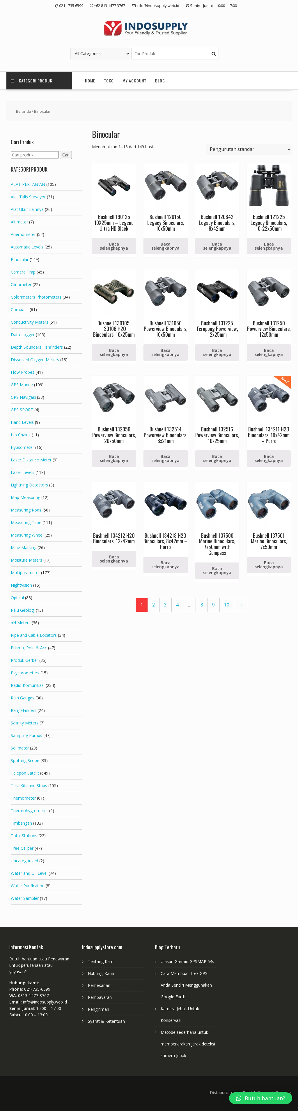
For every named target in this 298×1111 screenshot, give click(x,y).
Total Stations (24, 835)
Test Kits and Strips (29, 785)
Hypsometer (22, 447)
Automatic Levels (27, 247)
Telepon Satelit (25, 773)
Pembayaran (100, 997)
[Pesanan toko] (249, 149)
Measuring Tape (26, 522)
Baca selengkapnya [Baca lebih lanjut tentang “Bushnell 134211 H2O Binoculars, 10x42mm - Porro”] (269, 458)
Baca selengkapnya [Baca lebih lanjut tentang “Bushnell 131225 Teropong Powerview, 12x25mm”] (217, 352)
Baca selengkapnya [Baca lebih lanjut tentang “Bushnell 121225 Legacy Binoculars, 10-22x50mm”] (269, 246)
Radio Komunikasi (28, 685)
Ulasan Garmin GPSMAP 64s (187, 961)
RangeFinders (23, 710)
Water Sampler (25, 898)
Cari (66, 155)
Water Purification (28, 885)
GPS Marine (22, 384)
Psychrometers (25, 673)
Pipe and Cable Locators (34, 635)
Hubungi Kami (101, 973)
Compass (20, 309)
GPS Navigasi (23, 397)
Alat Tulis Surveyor (28, 197)
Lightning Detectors (29, 485)
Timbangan (21, 823)
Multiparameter (25, 572)
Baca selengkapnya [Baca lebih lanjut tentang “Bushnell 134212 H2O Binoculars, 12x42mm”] (114, 559)
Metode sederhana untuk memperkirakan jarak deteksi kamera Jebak (188, 1043)
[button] (260, 1098)
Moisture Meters (26, 560)
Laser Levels (22, 472)
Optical (17, 597)
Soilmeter (20, 748)
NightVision (21, 585)
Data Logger (23, 334)
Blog (160, 80)
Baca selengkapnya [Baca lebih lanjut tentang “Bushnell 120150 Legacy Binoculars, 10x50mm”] (165, 246)
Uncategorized (24, 860)
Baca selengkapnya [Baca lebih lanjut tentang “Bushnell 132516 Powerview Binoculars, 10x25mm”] (217, 458)
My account (134, 80)
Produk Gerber (24, 660)
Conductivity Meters (29, 322)
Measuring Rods (26, 510)
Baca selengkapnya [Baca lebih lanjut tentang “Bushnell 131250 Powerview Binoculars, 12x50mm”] (269, 352)
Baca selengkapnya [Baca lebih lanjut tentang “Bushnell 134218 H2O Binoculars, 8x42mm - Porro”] (165, 564)
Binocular (20, 259)
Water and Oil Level (29, 873)
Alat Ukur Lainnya (27, 209)
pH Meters (21, 622)
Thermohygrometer (29, 810)
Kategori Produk (31, 80)
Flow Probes (22, 372)
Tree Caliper (22, 848)
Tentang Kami (101, 961)
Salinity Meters (24, 723)
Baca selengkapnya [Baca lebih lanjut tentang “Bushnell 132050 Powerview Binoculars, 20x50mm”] (114, 458)
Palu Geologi (23, 610)
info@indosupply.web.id (45, 1002)
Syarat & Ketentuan (106, 1021)
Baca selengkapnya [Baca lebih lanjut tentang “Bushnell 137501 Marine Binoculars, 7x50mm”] (269, 564)
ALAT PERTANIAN (28, 184)
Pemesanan (99, 985)
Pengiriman (98, 1009)
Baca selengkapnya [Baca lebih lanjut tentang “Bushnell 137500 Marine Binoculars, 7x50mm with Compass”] (217, 570)
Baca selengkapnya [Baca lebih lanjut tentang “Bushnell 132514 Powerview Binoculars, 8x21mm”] (165, 458)
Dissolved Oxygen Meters (35, 359)
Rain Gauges (22, 698)
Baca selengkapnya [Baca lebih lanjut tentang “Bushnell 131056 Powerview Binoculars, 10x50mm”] (165, 352)
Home (90, 80)
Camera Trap (23, 272)
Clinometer (21, 284)
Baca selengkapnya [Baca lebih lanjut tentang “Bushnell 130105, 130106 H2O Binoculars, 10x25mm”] (114, 352)
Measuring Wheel (27, 535)
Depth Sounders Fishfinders (37, 347)
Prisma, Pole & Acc (29, 647)
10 (226, 605)
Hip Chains (21, 435)
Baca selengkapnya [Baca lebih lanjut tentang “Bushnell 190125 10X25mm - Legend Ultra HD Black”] (114, 246)
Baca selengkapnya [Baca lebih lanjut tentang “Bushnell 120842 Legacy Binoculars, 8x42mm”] (217, 246)
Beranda (23, 111)
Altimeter (19, 222)
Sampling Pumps (26, 735)
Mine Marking (23, 547)
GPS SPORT (22, 409)
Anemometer (23, 234)
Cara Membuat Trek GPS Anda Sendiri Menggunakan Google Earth (186, 985)
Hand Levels (22, 422)
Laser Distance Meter (31, 460)
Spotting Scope (25, 760)
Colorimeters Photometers (36, 297)
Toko (109, 80)
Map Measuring (25, 497)
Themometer (23, 798)
